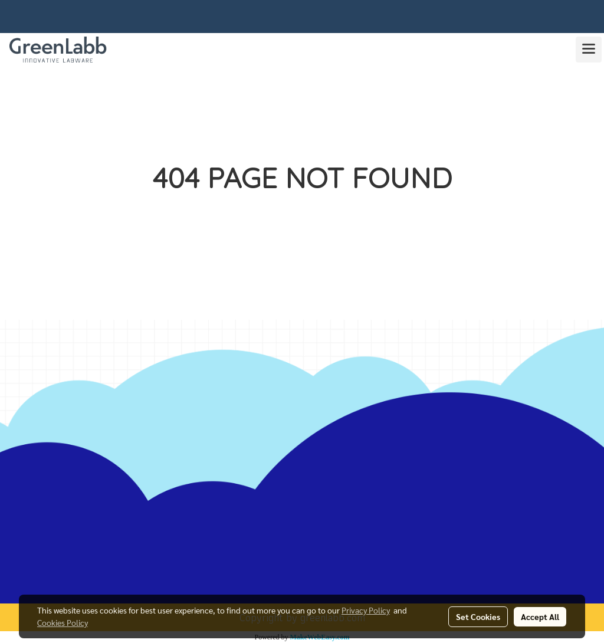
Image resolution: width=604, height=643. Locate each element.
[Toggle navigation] (589, 50)
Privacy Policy (366, 610)
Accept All (540, 616)
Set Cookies (478, 616)
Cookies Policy (62, 622)
